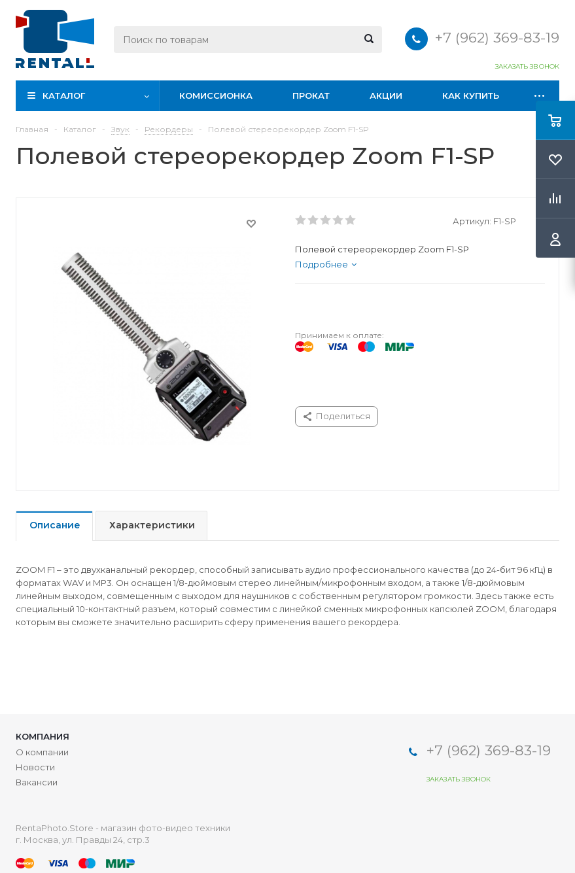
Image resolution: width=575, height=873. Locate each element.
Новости (35, 767)
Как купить (470, 95)
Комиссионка (216, 95)
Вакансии (37, 782)
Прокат (311, 95)
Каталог (64, 95)
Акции (386, 95)
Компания (42, 736)
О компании (42, 752)
